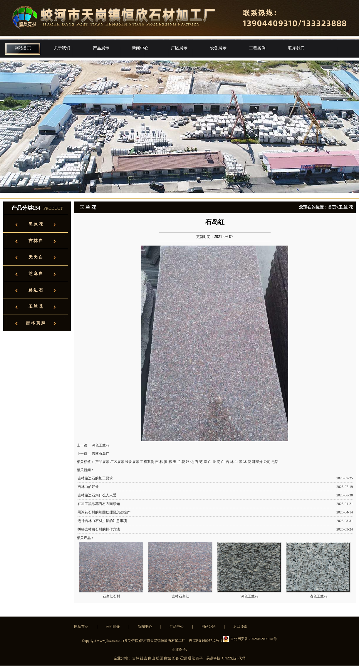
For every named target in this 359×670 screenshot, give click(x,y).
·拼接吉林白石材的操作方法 (98, 529)
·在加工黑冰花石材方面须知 (98, 504)
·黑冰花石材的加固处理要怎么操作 (103, 512)
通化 (192, 658)
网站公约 (209, 626)
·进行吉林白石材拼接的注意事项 (102, 521)
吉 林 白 (35, 241)
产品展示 (101, 48)
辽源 (184, 658)
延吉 (144, 658)
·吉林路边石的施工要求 (95, 478)
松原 (160, 658)
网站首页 (23, 48)
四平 (200, 658)
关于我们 (62, 48)
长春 (176, 658)
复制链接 (131, 641)
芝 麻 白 (35, 273)
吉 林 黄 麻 (36, 323)
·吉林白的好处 (88, 487)
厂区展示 (179, 48)
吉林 (136, 658)
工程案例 (257, 48)
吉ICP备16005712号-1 (205, 641)
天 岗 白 (35, 257)
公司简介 (113, 626)
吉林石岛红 (100, 453)
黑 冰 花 (35, 224)
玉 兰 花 (35, 306)
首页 (332, 207)
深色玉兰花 (100, 445)
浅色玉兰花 (318, 596)
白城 (168, 658)
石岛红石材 (111, 596)
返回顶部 (240, 626)
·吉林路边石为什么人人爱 (96, 495)
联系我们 (296, 48)
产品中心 (177, 626)
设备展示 (218, 48)
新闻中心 (140, 48)
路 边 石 (35, 290)
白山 (152, 658)
